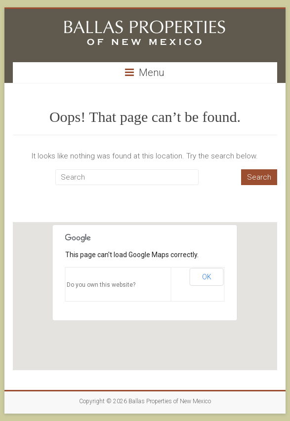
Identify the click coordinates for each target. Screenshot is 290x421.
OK (206, 277)
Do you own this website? (101, 284)
